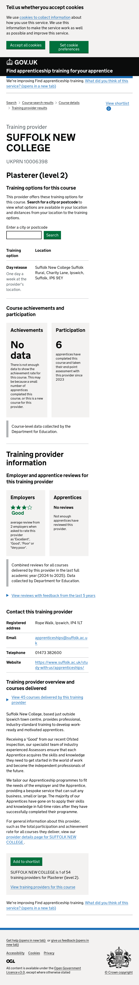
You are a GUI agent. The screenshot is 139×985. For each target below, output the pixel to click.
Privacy (49, 953)
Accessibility (15, 953)
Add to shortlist (26, 861)
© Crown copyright (119, 972)
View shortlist (117, 106)
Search (11, 103)
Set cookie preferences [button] (68, 47)
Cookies (34, 953)
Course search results (37, 103)
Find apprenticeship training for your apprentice (59, 71)
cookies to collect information (45, 17)
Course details (69, 103)
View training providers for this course (43, 887)
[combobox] (24, 235)
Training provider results (29, 108)
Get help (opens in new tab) (26, 940)
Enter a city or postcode (27, 227)
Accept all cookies (26, 45)
